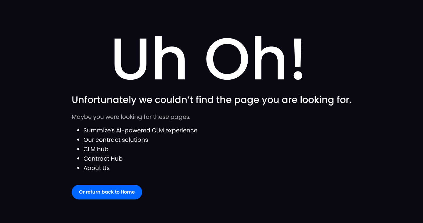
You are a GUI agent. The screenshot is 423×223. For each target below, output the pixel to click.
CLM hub (96, 149)
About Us (96, 168)
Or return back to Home (107, 192)
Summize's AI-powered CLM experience (140, 130)
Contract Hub (103, 158)
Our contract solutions (115, 140)
